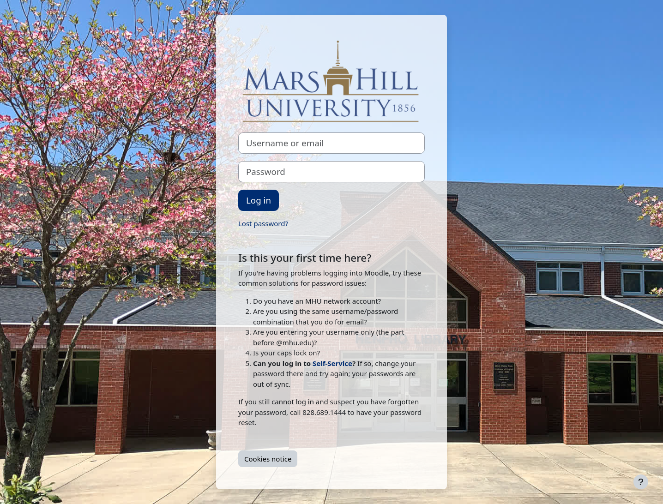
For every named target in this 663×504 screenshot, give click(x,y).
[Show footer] (640, 481)
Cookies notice (267, 458)
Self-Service (332, 363)
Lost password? (263, 223)
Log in (258, 200)
